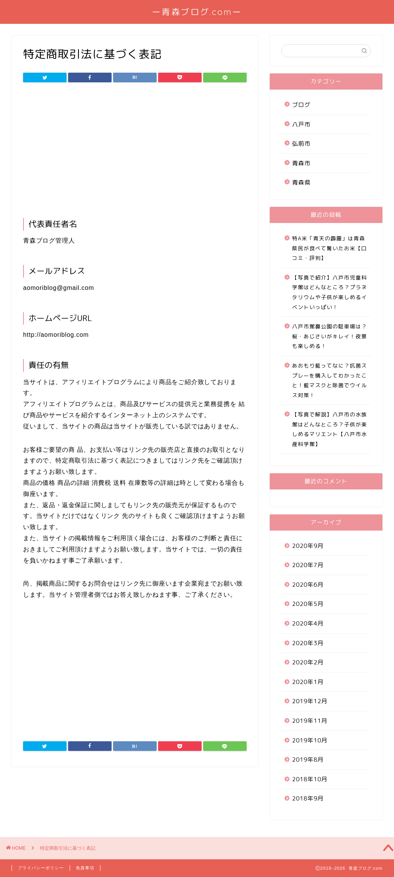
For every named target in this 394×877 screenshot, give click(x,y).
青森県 (301, 182)
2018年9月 (308, 798)
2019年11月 (309, 721)
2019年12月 (309, 701)
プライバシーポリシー (41, 867)
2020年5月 (308, 604)
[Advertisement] (135, 152)
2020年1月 (308, 682)
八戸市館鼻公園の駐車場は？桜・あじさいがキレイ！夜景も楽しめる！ (329, 336)
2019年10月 (309, 740)
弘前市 (301, 144)
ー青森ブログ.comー (197, 12)
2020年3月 (308, 643)
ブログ (301, 105)
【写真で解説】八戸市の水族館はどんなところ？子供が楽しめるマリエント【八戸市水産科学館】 (329, 429)
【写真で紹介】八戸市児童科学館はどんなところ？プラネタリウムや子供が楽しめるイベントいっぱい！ (329, 292)
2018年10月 (309, 779)
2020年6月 (308, 585)
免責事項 (85, 867)
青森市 (301, 163)
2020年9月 (308, 546)
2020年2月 (308, 662)
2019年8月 (308, 760)
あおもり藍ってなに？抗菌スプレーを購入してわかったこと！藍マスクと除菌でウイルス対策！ (329, 380)
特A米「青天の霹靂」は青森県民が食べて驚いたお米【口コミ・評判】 (329, 248)
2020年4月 (308, 623)
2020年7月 (308, 565)
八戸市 (301, 124)
